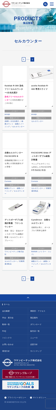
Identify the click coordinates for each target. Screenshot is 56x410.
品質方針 (34, 344)
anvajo (7, 114)
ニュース (34, 338)
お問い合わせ (8, 344)
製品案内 (34, 318)
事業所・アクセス (37, 311)
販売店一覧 (35, 331)
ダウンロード (36, 324)
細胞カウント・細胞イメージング (14, 123)
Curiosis (8, 181)
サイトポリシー (39, 398)
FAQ (4, 331)
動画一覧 (6, 324)
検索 (45, 4)
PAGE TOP (28, 297)
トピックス (7, 338)
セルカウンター (18, 126)
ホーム (7, 304)
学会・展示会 (8, 318)
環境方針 (6, 351)
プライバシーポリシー (16, 398)
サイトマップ (36, 351)
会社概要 (6, 311)
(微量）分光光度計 (12, 121)
